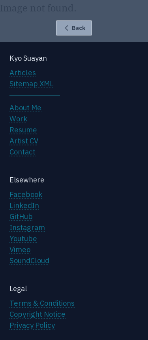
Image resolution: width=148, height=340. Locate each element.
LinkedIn (24, 205)
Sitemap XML (31, 83)
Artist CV (23, 140)
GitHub (21, 216)
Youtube (23, 238)
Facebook (25, 194)
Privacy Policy (32, 325)
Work (18, 118)
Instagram (27, 227)
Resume (23, 129)
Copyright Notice (37, 314)
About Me (25, 107)
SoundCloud (29, 260)
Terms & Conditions (42, 303)
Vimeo (19, 249)
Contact (22, 151)
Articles (22, 72)
